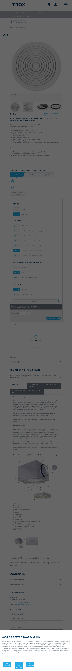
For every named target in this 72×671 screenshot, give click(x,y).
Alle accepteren (30, 664)
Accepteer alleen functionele (19, 665)
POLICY (4, 653)
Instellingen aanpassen (7, 664)
